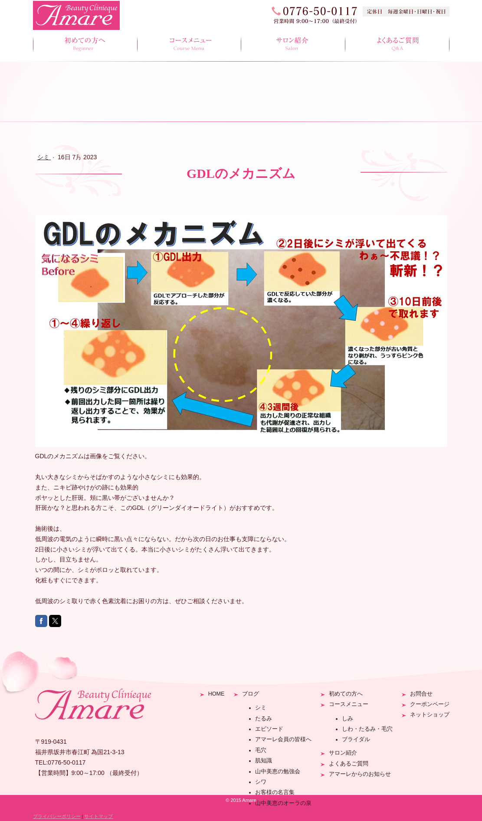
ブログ (250, 694)
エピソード (269, 729)
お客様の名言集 (275, 792)
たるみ (263, 719)
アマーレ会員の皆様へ (283, 739)
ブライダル (356, 739)
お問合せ (421, 694)
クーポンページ (429, 704)
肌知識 (263, 761)
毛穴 (260, 750)
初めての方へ (85, 44)
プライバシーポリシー (57, 816)
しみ (347, 719)
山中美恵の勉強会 (277, 771)
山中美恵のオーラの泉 (283, 803)
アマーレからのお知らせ (360, 774)
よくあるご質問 (397, 44)
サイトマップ (98, 816)
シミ (260, 708)
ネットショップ (429, 715)
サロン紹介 (293, 44)
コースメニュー (189, 44)
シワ (260, 782)
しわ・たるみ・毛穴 (367, 729)
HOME (216, 694)
